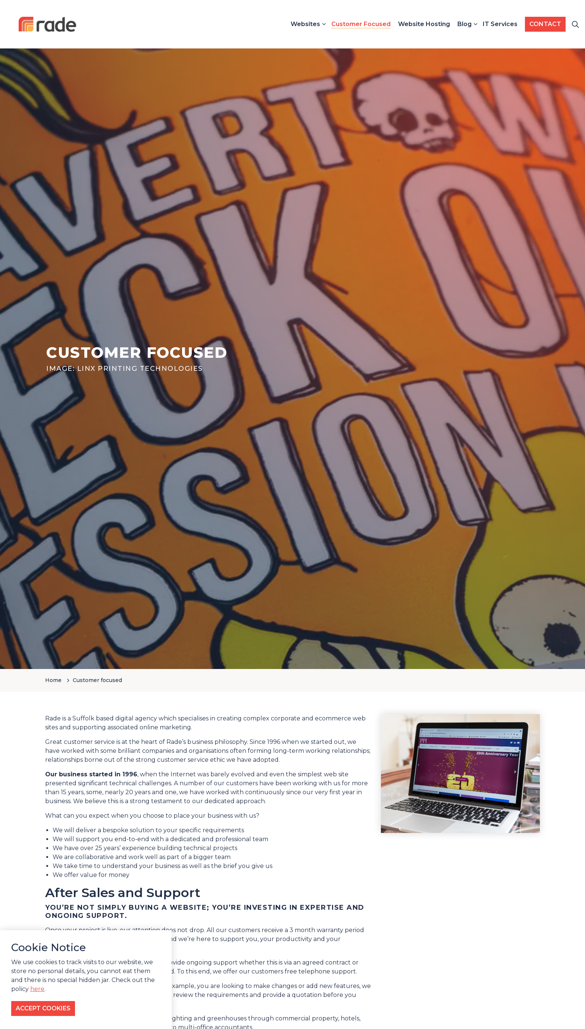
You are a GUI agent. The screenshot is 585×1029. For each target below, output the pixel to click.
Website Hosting (424, 24)
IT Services (500, 24)
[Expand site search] (575, 24)
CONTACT (545, 24)
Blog (464, 24)
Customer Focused (361, 24)
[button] (460, 773)
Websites (305, 24)
